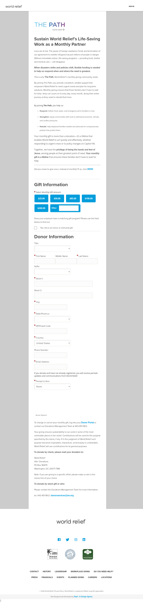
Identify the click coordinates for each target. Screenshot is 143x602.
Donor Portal (87, 422)
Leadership (61, 571)
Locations (106, 577)
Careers (92, 577)
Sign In (131, 6)
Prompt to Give (42, 381)
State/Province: (43, 313)
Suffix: (37, 266)
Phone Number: (41, 350)
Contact (34, 571)
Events (60, 577)
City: (38, 302)
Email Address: (42, 361)
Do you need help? (103, 571)
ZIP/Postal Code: (43, 326)
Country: (40, 337)
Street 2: (38, 290)
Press (34, 577)
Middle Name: (62, 256)
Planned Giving (76, 577)
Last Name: (83, 256)
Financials (47, 577)
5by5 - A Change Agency (83, 597)
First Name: (41, 256)
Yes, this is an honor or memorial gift (56, 227)
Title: (36, 243)
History (47, 571)
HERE (90, 169)
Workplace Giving (80, 571)
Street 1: (39, 278)
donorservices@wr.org (62, 495)
